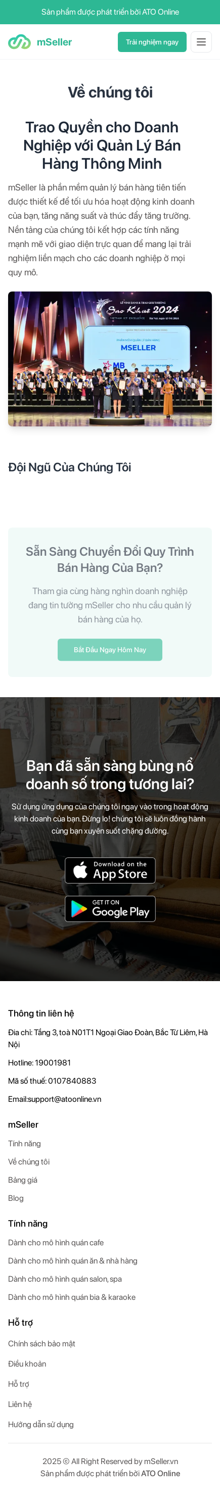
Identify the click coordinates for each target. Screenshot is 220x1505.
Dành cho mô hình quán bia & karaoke (72, 1297)
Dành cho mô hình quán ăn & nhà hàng (73, 1261)
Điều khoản (27, 1364)
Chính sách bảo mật (41, 1343)
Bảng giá (22, 1180)
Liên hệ (20, 1404)
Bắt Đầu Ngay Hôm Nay (110, 652)
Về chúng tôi (29, 1162)
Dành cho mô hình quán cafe (56, 1242)
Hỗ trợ (18, 1384)
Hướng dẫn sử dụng (41, 1424)
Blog (16, 1198)
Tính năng (24, 1143)
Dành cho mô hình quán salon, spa (65, 1279)
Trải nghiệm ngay (152, 42)
